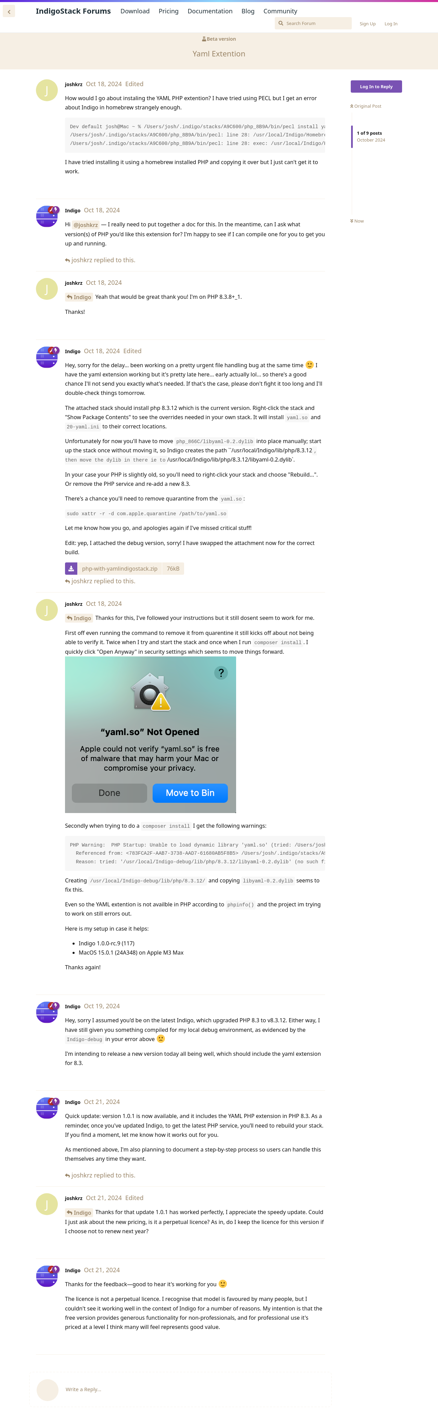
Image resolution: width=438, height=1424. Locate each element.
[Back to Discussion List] (9, 11)
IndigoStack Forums (73, 10)
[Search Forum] (313, 23)
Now (357, 221)
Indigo (82, 297)
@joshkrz (86, 225)
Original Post (365, 106)
